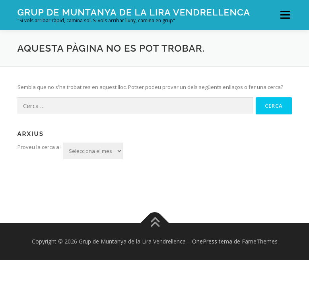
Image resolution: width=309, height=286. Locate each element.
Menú (285, 14)
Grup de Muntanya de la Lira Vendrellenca (134, 12)
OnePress (204, 241)
